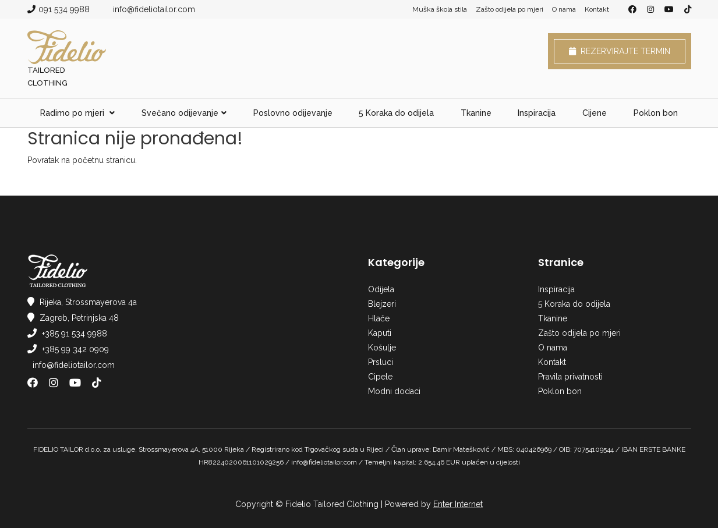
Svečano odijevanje (184, 113)
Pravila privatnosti (570, 376)
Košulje (382, 347)
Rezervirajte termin (619, 51)
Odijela (381, 289)
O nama (564, 9)
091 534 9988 (64, 9)
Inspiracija (537, 113)
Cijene (594, 113)
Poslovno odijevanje (293, 113)
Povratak (43, 160)
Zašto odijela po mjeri (509, 9)
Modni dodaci (394, 391)
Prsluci (380, 362)
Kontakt (597, 9)
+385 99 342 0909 (75, 349)
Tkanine (476, 113)
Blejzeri (382, 304)
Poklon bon (656, 113)
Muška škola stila (439, 9)
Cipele (380, 376)
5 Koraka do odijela (396, 113)
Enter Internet (458, 504)
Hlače (379, 318)
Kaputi (379, 333)
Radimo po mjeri (77, 113)
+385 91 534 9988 (74, 333)
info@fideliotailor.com (154, 9)
